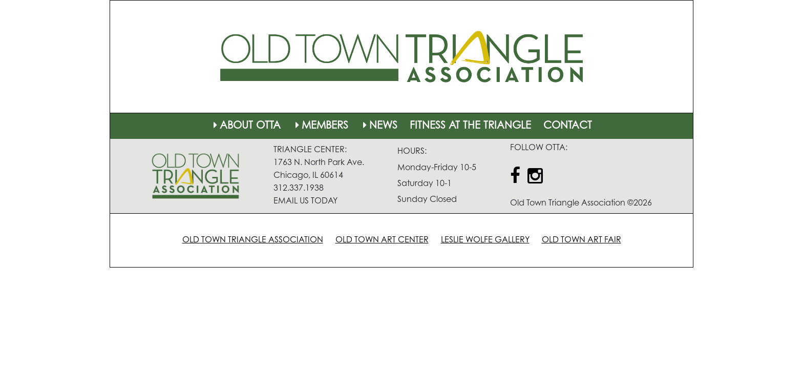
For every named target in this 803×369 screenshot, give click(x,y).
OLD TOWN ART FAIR (581, 240)
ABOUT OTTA (246, 126)
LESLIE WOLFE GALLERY (485, 240)
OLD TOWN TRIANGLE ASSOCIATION (252, 240)
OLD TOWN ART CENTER (382, 240)
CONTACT (567, 126)
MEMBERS (320, 126)
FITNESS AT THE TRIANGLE (470, 126)
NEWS (379, 126)
